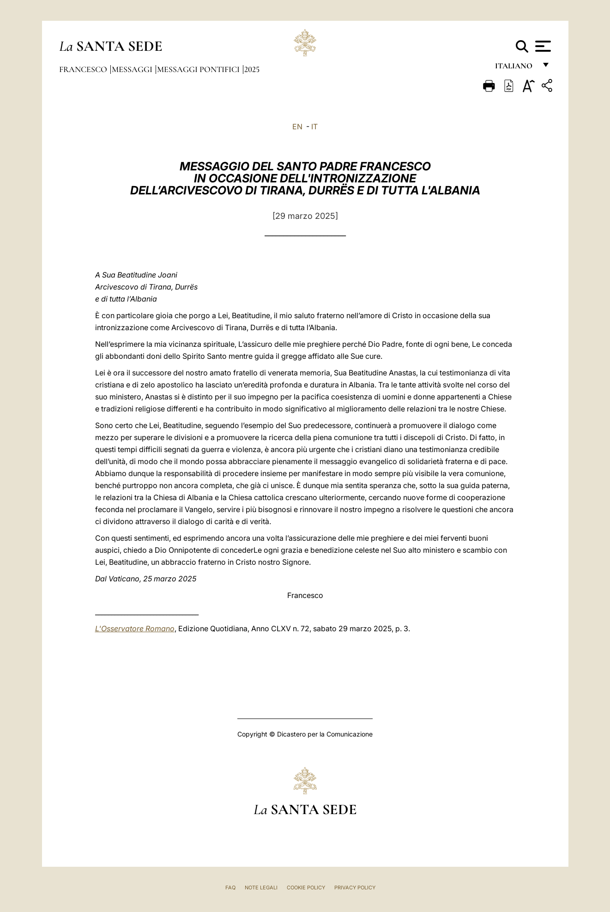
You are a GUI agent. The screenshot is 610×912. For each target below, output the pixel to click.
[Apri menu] (542, 46)
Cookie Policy (306, 887)
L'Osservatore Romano (135, 628)
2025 (252, 69)
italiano (515, 68)
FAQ (230, 887)
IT (314, 126)
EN (297, 126)
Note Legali (261, 887)
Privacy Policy (354, 887)
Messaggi (133, 69)
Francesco (84, 69)
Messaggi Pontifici (199, 69)
